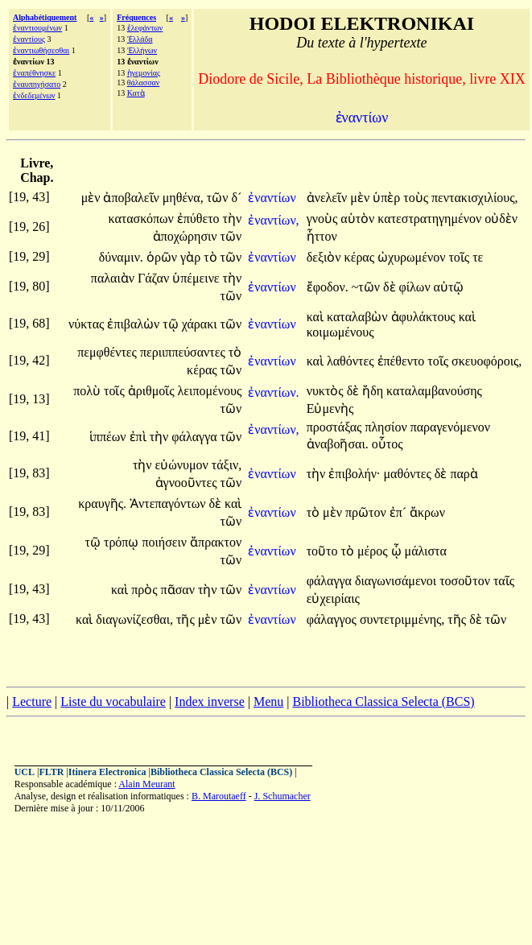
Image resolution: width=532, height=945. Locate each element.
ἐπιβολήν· (354, 474)
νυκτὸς (327, 391)
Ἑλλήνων (142, 50)
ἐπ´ (400, 512)
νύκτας (87, 324)
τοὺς (417, 197)
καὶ (317, 317)
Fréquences (136, 17)
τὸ (212, 257)
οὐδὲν (501, 218)
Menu (268, 701)
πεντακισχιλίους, (474, 197)
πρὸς (145, 589)
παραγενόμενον (450, 427)
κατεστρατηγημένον (431, 218)
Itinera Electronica (107, 772)
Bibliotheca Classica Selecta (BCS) (383, 701)
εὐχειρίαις (333, 598)
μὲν (92, 197)
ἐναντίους (29, 39)
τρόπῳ (123, 542)
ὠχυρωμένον (412, 257)
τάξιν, (226, 465)
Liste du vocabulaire (113, 701)
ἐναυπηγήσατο (36, 84)
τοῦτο (324, 551)
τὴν (232, 218)
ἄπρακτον (215, 542)
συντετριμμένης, (402, 619)
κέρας (360, 257)
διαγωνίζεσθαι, (134, 619)
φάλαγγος (333, 619)
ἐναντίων (273, 197)
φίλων (416, 287)
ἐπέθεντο (402, 361)
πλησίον (387, 427)
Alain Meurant (146, 784)
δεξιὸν (325, 257)
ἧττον (322, 236)
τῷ (172, 324)
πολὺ (88, 391)
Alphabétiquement (44, 17)
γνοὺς (324, 218)
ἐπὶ (140, 437)
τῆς (187, 619)
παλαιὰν (114, 278)
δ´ (236, 197)
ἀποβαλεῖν (132, 197)
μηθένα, (183, 197)
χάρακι (201, 324)
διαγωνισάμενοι (397, 581)
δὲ (391, 287)
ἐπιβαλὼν (135, 324)
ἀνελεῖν (329, 197)
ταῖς (503, 581)
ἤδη (374, 391)
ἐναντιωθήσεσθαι (41, 50)
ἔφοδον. (327, 287)
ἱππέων (109, 437)
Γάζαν (155, 278)
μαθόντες (409, 474)
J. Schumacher (282, 796)
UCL (24, 772)
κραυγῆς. (102, 503)
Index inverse (210, 701)
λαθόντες (352, 361)
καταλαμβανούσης (434, 391)
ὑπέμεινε (197, 278)
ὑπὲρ (388, 197)
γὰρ (192, 257)
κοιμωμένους (340, 332)
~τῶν (367, 287)
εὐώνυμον (183, 465)
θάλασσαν (143, 82)
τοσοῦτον (466, 581)
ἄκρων (427, 512)
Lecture (32, 701)
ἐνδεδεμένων (34, 95)
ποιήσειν (166, 542)
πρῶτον (367, 512)
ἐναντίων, (273, 220)
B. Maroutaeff (219, 796)
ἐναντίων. (273, 392)
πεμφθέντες (108, 352)
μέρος (374, 551)
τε (477, 257)
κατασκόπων (142, 218)
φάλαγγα (195, 437)
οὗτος (387, 444)
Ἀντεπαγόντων (169, 503)
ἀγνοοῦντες (188, 482)
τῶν (219, 197)
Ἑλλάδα (140, 39)
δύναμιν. (121, 257)
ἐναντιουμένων (37, 27)
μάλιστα (426, 551)
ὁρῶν (163, 257)
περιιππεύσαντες (184, 352)
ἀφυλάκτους (425, 317)
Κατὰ (136, 93)
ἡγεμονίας (143, 72)
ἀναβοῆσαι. (338, 444)
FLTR (51, 772)
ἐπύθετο (200, 218)
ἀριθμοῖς (153, 391)
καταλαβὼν (359, 317)
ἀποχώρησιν (187, 236)
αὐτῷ (449, 287)
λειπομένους (210, 391)
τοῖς (460, 257)
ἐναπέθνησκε (34, 72)
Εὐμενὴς (330, 408)
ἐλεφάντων (145, 27)
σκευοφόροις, (487, 361)
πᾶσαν (179, 589)
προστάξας (336, 427)
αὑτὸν (358, 218)
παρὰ (463, 474)
